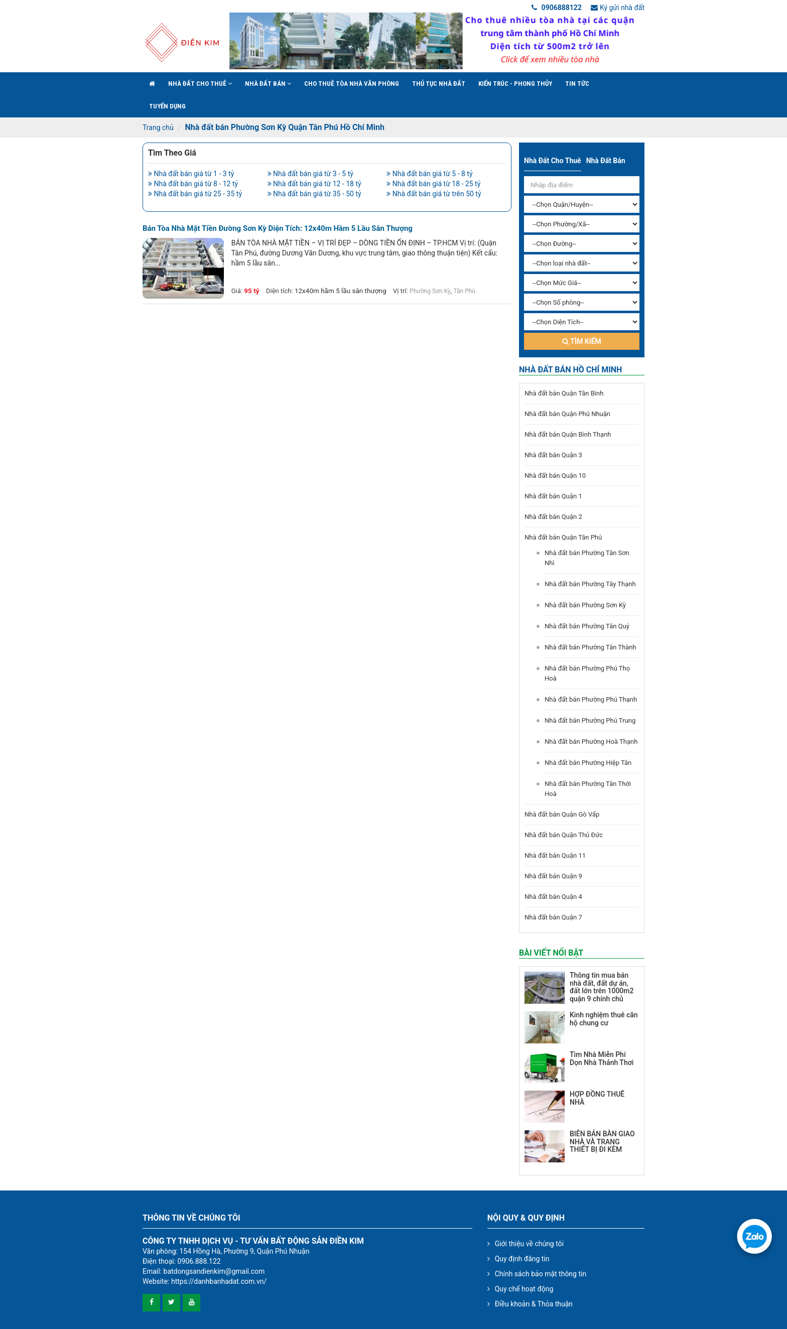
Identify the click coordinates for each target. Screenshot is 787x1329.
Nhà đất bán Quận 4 (553, 896)
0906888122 (557, 8)
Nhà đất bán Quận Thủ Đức (563, 835)
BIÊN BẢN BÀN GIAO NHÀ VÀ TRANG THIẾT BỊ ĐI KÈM (602, 1141)
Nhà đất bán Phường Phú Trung (590, 720)
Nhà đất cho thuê (200, 83)
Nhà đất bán (268, 83)
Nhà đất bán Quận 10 (555, 475)
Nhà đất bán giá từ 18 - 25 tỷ (433, 184)
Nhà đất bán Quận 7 (553, 917)
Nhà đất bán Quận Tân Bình (563, 393)
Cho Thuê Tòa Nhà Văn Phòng (351, 83)
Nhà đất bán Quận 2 (553, 516)
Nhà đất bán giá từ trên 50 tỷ (433, 194)
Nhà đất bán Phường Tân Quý (587, 626)
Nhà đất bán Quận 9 (553, 876)
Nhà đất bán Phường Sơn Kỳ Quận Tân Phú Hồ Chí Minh (284, 127)
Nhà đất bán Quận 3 (553, 455)
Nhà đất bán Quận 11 (555, 855)
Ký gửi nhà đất (617, 8)
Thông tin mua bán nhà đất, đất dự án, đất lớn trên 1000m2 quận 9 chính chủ (601, 986)
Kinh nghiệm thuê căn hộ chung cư (604, 1018)
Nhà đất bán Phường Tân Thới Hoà (588, 789)
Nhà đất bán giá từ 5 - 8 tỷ (429, 174)
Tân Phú (464, 291)
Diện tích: (279, 291)
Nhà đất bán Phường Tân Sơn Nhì (587, 558)
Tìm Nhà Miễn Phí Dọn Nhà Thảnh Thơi (601, 1058)
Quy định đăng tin (522, 1259)
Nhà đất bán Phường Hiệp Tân (588, 762)
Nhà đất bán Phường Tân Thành (590, 647)
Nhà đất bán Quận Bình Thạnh (567, 434)
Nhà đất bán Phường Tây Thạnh (590, 584)
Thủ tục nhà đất (438, 83)
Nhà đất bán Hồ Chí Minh (570, 369)
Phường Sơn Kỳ (430, 291)
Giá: (236, 291)
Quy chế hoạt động (524, 1289)
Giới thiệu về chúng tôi (529, 1244)
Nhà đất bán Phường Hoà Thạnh (591, 741)
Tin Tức (577, 83)
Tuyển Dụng (167, 106)
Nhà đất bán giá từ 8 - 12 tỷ (193, 184)
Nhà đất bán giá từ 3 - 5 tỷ (310, 174)
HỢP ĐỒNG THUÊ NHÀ (597, 1098)
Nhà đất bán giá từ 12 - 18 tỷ (314, 184)
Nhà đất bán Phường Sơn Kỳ (585, 605)
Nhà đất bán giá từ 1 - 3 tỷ (191, 174)
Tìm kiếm (581, 341)
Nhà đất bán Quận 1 (553, 496)
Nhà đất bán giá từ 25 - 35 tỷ (195, 194)
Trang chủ (158, 127)
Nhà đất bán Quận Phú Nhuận (567, 414)
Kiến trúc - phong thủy (515, 83)
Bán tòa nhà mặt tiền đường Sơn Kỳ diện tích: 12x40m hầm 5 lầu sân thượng (278, 228)
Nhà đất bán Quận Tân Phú (563, 537)
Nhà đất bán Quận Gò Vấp (561, 814)
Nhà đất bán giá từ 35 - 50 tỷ (314, 194)
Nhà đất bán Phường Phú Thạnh (591, 699)
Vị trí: (400, 291)
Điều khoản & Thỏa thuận (534, 1304)
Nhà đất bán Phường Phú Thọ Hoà (587, 673)
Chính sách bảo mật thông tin (541, 1274)
